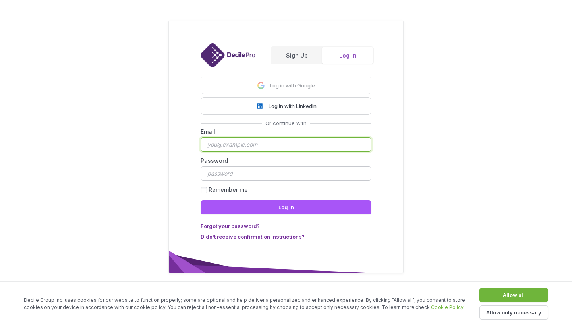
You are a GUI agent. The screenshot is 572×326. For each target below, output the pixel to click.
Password (214, 160)
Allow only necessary (513, 312)
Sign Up (297, 55)
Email (208, 131)
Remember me (228, 189)
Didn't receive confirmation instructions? (253, 236)
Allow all (514, 295)
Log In (347, 55)
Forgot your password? (230, 226)
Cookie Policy (447, 307)
